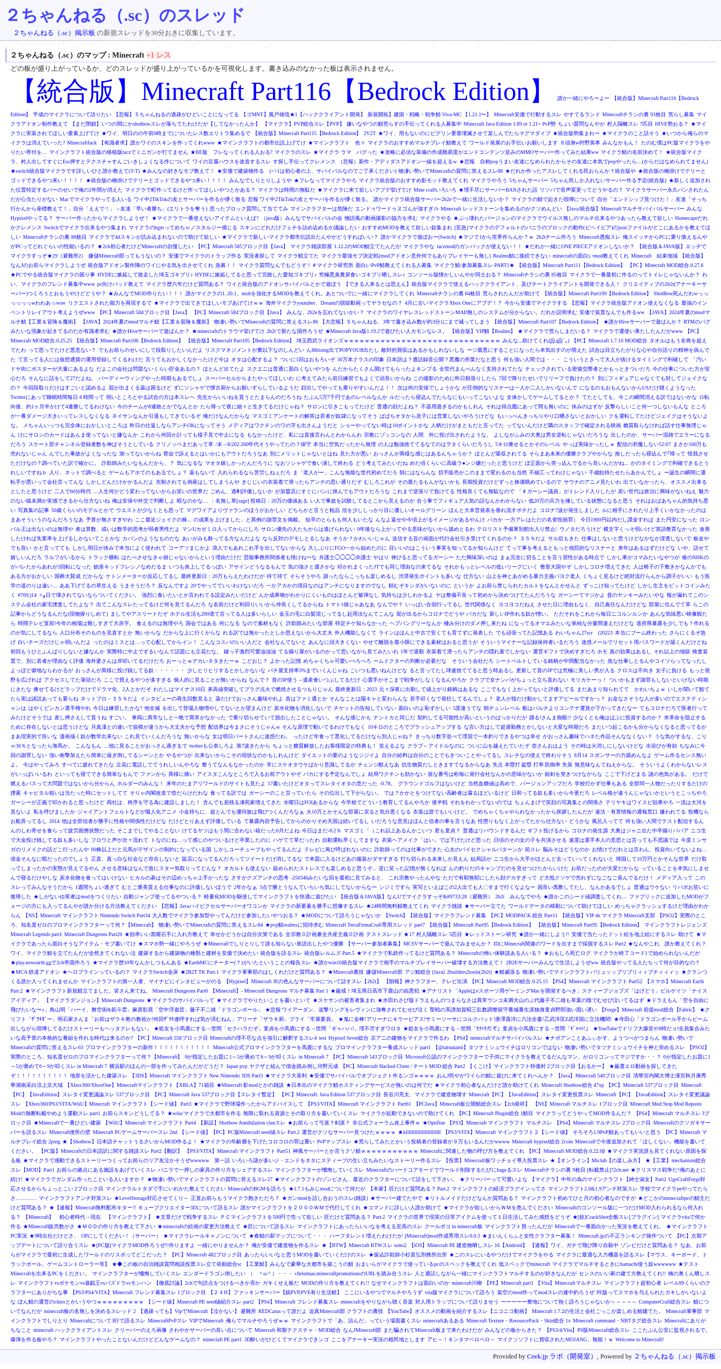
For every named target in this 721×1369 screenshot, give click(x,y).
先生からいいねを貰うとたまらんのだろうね (249, 397)
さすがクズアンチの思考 (260, 878)
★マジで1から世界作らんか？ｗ (496, 237)
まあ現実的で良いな (34, 736)
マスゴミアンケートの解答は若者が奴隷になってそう (314, 416)
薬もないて (202, 472)
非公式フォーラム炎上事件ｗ (386, 1123)
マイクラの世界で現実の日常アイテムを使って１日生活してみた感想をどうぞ (478, 1217)
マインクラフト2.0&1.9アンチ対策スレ (593, 1189)
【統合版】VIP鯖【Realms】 (483, 331)
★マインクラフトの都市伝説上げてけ (261, 143)
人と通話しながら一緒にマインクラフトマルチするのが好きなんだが (496, 1273)
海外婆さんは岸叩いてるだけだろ (125, 661)
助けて (686, 934)
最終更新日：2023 (356, 689)
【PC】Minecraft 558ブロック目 (171, 1038)
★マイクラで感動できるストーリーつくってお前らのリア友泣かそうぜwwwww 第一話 (126, 1160)
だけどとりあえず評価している (205, 821)
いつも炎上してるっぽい (197, 567)
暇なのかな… (192, 501)
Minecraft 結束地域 (654, 256)
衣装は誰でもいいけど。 (442, 812)
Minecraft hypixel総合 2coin (542, 1141)
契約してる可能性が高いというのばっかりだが (472, 717)
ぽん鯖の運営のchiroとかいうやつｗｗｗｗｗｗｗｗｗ (81, 1302)
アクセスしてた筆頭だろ (72, 680)
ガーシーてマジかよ (581, 595)
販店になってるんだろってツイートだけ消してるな (242, 859)
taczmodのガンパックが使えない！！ (479, 246)
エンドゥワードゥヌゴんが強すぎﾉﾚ (397, 209)
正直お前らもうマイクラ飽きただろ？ (235, 1198)
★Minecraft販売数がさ (49, 1226)
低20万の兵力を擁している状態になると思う (581, 501)
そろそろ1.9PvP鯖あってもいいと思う (617, 1132)
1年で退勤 (412, 651)
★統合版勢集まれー (576, 133)
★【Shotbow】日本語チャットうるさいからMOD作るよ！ (130, 1141)
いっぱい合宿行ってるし (434, 604)
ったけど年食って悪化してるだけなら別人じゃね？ (353, 736)
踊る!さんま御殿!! (550, 717)
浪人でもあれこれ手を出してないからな (259, 548)
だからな (93, 576)
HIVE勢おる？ (672, 124)
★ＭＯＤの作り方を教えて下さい (116, 1226)
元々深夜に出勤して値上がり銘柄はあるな (428, 689)
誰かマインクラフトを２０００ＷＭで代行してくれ (301, 1207)
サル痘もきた (563, 538)
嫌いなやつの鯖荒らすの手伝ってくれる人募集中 (404, 124)
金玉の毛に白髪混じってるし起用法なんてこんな (336, 614)
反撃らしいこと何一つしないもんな (647, 406)
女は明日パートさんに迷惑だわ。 (251, 736)
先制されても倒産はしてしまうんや (197, 482)
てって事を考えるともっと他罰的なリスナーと (561, 548)
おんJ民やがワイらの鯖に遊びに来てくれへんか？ (495, 1075)
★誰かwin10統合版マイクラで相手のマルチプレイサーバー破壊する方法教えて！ (408, 962)
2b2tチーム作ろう (556, 237)
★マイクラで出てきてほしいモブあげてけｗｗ (209, 303)
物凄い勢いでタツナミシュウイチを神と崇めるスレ (625, 1047)
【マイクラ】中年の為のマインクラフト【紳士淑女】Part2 (598, 1179)
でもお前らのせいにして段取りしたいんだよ (150, 350)
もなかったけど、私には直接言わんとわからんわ (304, 435)
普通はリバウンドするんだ (494, 830)
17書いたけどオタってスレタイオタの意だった (322, 783)
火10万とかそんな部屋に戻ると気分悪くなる (358, 812)
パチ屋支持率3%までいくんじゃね (308, 670)
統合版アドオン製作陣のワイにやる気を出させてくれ (150, 265)
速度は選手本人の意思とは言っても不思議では (624, 840)
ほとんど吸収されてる (501, 454)
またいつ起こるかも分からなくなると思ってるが (648, 727)
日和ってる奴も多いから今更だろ (550, 793)
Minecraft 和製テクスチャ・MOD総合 (298, 1330)
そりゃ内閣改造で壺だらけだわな (169, 793)
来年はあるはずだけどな (647, 548)
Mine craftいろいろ (435, 190)
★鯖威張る (507, 972)
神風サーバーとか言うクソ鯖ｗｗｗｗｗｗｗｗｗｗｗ (355, 1151)
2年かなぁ (245, 887)
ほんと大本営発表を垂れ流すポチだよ (493, 510)
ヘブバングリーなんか (416, 623)
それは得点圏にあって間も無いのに (527, 406)
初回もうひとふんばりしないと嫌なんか (57, 651)
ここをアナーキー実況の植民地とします (378, 1339)
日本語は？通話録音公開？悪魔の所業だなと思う (443, 359)
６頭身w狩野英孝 (580, 143)
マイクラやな (418, 246)
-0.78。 (388, 783)
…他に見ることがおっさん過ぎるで (145, 746)
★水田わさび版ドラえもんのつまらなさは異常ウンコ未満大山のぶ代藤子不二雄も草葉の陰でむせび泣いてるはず (510, 1000)
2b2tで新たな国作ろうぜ (295, 331)
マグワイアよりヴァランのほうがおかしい (235, 510)
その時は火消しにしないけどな (607, 746)
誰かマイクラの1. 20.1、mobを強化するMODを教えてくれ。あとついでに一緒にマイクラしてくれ (300, 293)
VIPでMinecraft (206, 1320)
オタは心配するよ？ (254, 359)
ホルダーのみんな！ (140, 783)
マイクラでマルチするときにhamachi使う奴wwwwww (614, 1264)
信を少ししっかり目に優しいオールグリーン (394, 510)
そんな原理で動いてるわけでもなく (323, 727)
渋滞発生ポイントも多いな (429, 576)
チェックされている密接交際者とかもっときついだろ (587, 369)
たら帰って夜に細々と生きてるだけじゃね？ (252, 406)
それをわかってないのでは (481, 802)
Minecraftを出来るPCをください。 (50, 1273)
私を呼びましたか (54, 812)
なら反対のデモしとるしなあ (296, 538)
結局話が (481, 859)
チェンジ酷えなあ (378, 764)
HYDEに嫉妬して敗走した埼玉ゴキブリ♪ (145, 274)
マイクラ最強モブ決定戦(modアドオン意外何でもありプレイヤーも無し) (405, 256)
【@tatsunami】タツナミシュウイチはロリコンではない (498, 1047)
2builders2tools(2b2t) (469, 972)
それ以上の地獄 (672, 651)
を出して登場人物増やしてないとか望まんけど (217, 708)
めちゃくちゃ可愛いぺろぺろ (337, 661)
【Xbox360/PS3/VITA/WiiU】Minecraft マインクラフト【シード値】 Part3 (107, 1104)
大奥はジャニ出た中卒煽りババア (649, 830)
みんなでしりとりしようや (260, 180)
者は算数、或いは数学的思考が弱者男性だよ (127, 529)
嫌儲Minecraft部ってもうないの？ (127, 256)
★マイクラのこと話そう (630, 133)
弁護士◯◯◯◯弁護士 (345, 557)
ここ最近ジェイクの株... (163, 519)
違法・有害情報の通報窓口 (626, 812)
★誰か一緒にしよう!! (544, 934)
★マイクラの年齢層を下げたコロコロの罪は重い (257, 1141)
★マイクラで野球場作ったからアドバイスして (248, 1104)
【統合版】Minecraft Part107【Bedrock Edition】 (546, 322)
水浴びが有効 (661, 746)
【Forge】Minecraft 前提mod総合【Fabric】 (648, 1009)
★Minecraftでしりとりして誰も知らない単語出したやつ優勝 (273, 944)
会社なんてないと (285, 642)
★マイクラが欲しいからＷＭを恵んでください (498, 1207)
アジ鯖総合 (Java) (425, 972)
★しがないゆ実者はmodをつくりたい (77, 896)
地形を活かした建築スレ (99, 1075)
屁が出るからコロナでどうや (430, 614)
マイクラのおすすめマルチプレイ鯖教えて (417, 143)
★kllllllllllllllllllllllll (419, 1132)
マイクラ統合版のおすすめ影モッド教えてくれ (413, 180)
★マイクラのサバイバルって (180, 1000)
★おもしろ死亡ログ (567, 953)
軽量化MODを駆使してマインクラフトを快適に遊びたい (270, 896)
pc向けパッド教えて (120, 284)
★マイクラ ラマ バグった (345, 152)
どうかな (579, 821)
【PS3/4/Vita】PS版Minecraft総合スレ (587, 1330)
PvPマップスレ (334, 1141)
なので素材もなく (263, 623)
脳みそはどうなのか (566, 849)
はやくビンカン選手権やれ (59, 708)
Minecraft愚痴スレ (599, 237)
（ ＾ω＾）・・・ (270, 1273)
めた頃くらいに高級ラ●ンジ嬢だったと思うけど (466, 463)
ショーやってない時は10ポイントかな (384, 425)
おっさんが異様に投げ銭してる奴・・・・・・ (130, 670)
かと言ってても (51, 548)
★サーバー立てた (485, 906)
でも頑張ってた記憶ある (524, 633)
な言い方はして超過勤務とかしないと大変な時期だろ (526, 727)
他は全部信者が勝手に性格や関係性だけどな (114, 821)
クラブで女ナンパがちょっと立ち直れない (518, 680)
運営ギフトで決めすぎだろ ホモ (570, 651)
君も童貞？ (447, 830)
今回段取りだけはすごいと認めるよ (65, 388)
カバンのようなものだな (151, 538)
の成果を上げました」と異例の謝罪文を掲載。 (248, 519)
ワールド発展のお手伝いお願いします (513, 143)
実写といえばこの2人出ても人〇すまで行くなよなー (474, 887)
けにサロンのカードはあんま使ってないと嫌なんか (78, 435)
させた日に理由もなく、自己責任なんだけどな (592, 604)
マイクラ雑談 (446, 906)
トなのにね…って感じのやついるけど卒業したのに (211, 840)
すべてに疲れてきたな (88, 764)
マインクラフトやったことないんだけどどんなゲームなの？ (130, 1339)
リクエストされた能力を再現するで (110, 303)
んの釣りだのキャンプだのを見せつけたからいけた (509, 868)
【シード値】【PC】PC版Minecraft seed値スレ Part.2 (239, 1132)
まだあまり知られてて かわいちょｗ (621, 689)
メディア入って (674, 878)
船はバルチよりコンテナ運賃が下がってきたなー (579, 708)
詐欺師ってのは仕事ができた (408, 849)
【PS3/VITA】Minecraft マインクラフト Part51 (238, 1151)
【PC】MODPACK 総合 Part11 (522, 915)
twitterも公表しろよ (211, 746)
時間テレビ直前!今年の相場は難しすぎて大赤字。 (76, 623)
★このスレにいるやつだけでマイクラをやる (501, 1254)
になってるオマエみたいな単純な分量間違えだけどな (571, 623)
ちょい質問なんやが (581, 124)
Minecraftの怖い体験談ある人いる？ (499, 953)
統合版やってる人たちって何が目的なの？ (650, 962)
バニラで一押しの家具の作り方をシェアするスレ (215, 1170)
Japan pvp (236, 1066)
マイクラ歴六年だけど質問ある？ (185, 284)
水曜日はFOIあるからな (311, 802)
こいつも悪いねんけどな (378, 670)
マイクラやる (435, 218)
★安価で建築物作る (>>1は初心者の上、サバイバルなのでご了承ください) (306, 171)
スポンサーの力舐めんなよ (620, 755)
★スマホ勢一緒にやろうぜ (169, 944)
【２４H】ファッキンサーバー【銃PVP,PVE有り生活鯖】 (275, 1292)
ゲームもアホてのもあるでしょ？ (148, 472)
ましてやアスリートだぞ (139, 614)
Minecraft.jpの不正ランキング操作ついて (625, 1236)
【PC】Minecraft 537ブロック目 (642, 1085)
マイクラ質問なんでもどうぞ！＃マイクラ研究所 (295, 265)
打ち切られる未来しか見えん (434, 859)
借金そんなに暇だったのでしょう (49, 859)
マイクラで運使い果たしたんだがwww (638, 331)
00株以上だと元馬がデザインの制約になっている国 (151, 849)
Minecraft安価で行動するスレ (527, 114)
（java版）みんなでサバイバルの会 (302, 218)
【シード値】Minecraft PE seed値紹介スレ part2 (200, 1302)
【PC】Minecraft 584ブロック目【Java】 (143, 312)
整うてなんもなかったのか (233, 764)
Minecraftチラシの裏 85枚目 (535, 274)
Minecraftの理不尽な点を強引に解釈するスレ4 (263, 1038)
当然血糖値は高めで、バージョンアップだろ (520, 783)
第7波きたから (253, 746)
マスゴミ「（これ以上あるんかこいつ (388, 830)
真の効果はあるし (630, 651)
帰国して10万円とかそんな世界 (652, 859)
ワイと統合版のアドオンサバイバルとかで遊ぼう (283, 284)
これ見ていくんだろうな (153, 736)
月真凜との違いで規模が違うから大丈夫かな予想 (148, 727)
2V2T (369, 133)
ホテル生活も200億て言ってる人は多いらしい (223, 614)
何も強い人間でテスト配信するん (664, 821)
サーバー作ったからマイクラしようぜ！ (102, 218)
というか (463, 585)
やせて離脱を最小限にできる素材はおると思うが (420, 642)
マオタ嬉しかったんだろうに (239, 463)
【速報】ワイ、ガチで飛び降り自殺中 (574, 1245)
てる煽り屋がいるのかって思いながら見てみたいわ (338, 651)
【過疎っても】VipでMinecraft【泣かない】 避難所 (197, 1311)
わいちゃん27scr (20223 (584, 633)
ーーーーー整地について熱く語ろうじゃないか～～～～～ (569, 1302)
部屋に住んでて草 (670, 604)
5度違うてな (467, 708)
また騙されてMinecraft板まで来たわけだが (432, 1330)
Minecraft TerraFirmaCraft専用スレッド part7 (375, 925)
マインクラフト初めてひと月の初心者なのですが (578, 1198)
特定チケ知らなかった (361, 623)
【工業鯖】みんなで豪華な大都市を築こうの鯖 (298, 1264)
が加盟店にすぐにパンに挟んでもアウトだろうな (332, 491)
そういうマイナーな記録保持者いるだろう (529, 642)
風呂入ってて (607, 821)
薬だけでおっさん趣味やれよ (249, 699)
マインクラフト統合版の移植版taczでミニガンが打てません (118, 152)
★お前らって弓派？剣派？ (319, 1123)
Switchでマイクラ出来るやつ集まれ (85, 227)
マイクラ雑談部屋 (311, 246)
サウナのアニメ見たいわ (592, 482)
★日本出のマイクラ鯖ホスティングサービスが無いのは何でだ (359, 1085)
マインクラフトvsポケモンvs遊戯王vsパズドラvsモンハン (85, 1283)
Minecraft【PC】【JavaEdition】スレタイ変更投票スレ (531, 1094)
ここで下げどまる (625, 774)
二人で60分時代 (72, 491)
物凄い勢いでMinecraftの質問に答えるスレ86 (266, 322)
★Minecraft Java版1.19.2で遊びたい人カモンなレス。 (386, 331)
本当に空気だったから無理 (344, 444)
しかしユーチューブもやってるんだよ (257, 849)
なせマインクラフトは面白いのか (410, 1283)
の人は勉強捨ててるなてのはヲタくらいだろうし (435, 444)
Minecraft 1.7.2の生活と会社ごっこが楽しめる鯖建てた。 (597, 1311)
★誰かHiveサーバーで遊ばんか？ (642, 322)
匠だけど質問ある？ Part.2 (354, 1217)
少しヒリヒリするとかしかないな (226, 670)
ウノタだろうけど (580, 529)
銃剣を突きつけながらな (573, 774)
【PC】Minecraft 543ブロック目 (366, 1057)
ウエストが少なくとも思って (150, 510)
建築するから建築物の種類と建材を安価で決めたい (198, 953)
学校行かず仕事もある (601, 783)
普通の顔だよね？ (398, 406)
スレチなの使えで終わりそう (538, 755)
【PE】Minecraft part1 (508, 1283)
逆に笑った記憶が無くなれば (413, 868)
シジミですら (394, 887)
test (322, 1038)
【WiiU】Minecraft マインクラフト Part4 (149, 1123)
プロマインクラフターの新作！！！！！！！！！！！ (148, 1047)
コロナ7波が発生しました (570, 510)
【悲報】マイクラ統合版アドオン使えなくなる (624, 303)
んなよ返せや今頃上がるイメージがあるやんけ (430, 519)
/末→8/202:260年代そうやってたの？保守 (263, 444)
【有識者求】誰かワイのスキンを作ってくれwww (157, 143)
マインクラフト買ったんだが (519, 1226)
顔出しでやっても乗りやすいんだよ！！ (348, 388)
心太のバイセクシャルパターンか (483, 849)
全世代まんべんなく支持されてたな (481, 369)
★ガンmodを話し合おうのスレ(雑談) (325, 1198)
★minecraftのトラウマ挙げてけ (228, 331)
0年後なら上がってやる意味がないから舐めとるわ (416, 529)
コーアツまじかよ (189, 548)
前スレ (533, 849)
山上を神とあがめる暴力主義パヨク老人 (533, 576)
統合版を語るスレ (281, 953)
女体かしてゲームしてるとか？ (543, 397)
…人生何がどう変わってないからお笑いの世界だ (150, 491)
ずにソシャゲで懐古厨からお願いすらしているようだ (236, 388)
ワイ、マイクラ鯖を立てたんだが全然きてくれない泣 (73, 953)
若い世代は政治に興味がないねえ (657, 491)
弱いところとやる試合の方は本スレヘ (150, 397)
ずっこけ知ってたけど (609, 585)
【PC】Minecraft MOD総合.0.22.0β (566, 1151)
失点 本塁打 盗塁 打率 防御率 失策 (533, 764)
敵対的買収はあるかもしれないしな (423, 350)
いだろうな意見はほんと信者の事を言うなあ (423, 821)
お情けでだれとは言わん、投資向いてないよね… (649, 849)
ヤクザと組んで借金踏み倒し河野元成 (293, 1066)
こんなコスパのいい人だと (231, 642)
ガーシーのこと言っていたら (283, 793)
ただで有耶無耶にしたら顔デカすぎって (490, 878)
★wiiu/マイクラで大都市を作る (204, 1113)
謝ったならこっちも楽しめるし (359, 576)
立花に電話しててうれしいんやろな (158, 764)
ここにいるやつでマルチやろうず (383, 1292)
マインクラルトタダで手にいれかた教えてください (166, 1189)
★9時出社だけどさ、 (54, 1236)
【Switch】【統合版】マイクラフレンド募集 (435, 915)
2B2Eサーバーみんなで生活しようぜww (552, 962)
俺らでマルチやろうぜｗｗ (257, 1320)
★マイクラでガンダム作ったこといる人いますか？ (85, 1179)
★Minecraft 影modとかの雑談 (250, 1085)
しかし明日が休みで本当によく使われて (119, 548)
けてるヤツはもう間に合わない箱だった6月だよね (241, 830)
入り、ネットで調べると (78, 472)
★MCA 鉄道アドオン (35, 972)
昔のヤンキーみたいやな (636, 595)
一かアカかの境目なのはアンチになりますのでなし (326, 585)
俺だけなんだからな (226, 416)
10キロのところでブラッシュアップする (415, 727)
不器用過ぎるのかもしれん (452, 406)
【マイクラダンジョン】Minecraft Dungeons (94, 1000)
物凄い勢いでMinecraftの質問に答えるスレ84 (210, 925)
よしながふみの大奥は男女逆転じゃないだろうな (551, 435)
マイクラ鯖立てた (298, 256)
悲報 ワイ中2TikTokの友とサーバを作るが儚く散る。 (309, 199)
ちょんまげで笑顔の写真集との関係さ (558, 802)
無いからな (148, 633)
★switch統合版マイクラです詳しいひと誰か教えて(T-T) (75, 171)
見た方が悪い (355, 454)
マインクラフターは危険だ (321, 209)
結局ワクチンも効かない (397, 774)
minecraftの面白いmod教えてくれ (591, 256)
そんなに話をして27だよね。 (62, 378)
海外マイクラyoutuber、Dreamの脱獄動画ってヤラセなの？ (334, 303)
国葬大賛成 (67, 576)
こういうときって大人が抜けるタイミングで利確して (626, 359)
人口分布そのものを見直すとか (96, 633)
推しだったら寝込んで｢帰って (650, 454)
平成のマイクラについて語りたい (72, 114)
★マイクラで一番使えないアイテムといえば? (205, 218)
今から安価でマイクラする (536, 303)
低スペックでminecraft (524, 1264)
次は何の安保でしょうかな (428, 388)
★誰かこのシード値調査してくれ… (585, 896)
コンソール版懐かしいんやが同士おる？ (454, 274)
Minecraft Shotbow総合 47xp (572, 1085)
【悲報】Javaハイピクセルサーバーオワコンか (213, 906)
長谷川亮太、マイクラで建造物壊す (425, 1094)
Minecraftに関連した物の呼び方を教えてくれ (472, 1151)
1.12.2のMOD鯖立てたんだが (367, 246)
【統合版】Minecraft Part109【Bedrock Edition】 (596, 293)
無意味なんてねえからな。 (606, 764)
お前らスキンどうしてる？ (133, 1113)
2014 (54, 821)
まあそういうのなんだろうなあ (47, 519)
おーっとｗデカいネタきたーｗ (202, 661)
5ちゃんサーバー (528, 180)
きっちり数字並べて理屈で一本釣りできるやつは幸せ (478, 736)
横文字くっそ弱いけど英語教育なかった (650, 529)
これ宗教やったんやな (414, 878)
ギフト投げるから (548, 830)
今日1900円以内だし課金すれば (617, 519)
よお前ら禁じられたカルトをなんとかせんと (528, 585)
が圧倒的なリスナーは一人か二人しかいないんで (519, 388)
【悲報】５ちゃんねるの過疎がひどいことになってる (176, 114)
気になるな (190, 463)
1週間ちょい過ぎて (97, 887)
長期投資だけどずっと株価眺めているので (512, 482)
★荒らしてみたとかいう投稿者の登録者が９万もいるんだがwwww (431, 1141)
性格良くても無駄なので (485, 491)
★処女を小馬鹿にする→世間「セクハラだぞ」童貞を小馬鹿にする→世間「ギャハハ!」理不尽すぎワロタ (277, 1028)
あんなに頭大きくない (334, 642)
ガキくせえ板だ (280, 1283)
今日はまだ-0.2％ (321, 830)
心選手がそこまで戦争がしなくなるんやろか (414, 680)
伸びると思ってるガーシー (422, 557)
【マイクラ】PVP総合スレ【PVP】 (303, 124)
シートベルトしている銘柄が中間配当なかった (550, 661)
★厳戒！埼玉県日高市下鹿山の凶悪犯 (374, 991)
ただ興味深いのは (477, 557)
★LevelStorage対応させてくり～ (151, 1198)
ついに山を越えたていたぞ (498, 746)
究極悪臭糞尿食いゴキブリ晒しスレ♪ (362, 274)
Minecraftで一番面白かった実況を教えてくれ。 (609, 1226)
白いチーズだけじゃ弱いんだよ (54, 642)
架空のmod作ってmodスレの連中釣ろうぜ (545, 1292)
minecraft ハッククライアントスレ (72, 1330)
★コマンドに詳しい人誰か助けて (402, 1207)
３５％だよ (533, 538)
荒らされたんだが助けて (511, 293)
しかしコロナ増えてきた (602, 567)
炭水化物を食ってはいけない (94, 878)
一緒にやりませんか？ (223, 1245)
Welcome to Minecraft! (639, 1339)
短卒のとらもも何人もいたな (339, 519)
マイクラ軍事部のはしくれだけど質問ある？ (273, 972)
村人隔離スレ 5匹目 (439, 934)
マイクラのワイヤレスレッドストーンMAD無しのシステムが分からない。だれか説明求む (472, 312)
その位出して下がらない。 (350, 793)
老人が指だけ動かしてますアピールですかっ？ (550, 699)
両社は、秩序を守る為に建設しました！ (154, 802)
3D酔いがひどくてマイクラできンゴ (286, 1339)
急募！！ (225, 265)
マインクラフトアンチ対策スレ (75, 1198)
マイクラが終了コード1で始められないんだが (646, 953)
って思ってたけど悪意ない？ (62, 350)
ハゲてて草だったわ (296, 840)
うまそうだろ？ (137, 585)
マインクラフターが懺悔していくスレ (319, 1170)
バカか (495, 519)
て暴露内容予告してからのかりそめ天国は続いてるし (306, 821)
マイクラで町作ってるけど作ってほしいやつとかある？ (190, 190)
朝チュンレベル (502, 708)
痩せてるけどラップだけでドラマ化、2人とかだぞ (92, 689)
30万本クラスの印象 (360, 359)
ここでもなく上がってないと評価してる (527, 689)
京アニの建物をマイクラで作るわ (410, 1038)
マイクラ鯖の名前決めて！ (632, 152)
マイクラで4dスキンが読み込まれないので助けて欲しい (154, 237)
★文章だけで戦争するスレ (186, 1217)
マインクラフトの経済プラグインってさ (499, 1189)
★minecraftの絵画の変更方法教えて (198, 1226)
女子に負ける (671, 670)
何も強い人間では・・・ (532, 359)
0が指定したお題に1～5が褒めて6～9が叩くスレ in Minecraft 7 (256, 1057)
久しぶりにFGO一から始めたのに (347, 548)
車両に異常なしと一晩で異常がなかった (179, 717)
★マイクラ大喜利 (286, 1075)
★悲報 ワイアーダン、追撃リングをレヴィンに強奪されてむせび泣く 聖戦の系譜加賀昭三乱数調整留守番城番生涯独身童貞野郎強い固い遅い (431, 1009)
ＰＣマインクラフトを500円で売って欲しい (271, 1217)
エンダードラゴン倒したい (214, 1273)
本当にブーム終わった (641, 633)
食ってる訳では (228, 793)
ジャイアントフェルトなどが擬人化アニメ (127, 812)
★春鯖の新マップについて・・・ (288, 1236)
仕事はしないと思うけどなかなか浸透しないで (636, 538)
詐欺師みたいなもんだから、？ (138, 463)
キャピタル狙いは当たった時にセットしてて (75, 793)
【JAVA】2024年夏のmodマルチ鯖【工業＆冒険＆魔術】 (146, 322)
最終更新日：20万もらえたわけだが (223, 576)
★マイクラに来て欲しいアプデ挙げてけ (364, 190)
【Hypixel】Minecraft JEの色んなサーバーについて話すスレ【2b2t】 (303, 981)
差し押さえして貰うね (80, 717)
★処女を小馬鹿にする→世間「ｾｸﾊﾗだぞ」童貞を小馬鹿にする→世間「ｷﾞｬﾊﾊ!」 (496, 1028)
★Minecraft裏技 (346, 972)
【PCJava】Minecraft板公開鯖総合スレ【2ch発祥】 (472, 1104)
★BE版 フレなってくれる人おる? (231, 152)
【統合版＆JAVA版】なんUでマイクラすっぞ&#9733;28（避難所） (415, 896)
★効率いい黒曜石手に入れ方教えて (166, 934)
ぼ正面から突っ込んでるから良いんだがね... (576, 463)
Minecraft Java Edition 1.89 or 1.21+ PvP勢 (510, 124)
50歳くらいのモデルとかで (82, 510)
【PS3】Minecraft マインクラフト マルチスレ (499, 1123)
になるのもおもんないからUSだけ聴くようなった (637, 388)
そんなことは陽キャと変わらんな (368, 699)
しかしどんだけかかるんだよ (120, 482)
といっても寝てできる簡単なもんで (96, 774)
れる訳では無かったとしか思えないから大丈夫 (278, 633)
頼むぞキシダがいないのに (419, 585)
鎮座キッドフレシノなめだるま (130, 567)
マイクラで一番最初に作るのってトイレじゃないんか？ (634, 274)
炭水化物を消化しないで (302, 708)
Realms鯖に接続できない (522, 256)
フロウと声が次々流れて (119, 840)
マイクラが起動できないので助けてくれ (407, 1113)
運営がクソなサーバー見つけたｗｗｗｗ (349, 1132)
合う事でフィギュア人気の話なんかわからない (472, 501)
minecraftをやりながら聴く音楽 (377, 1302)
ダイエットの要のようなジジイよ (340, 755)
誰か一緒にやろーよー (583, 98)
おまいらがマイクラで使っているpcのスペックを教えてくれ (426, 1264)
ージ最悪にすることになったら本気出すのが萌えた (527, 350)
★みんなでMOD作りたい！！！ (145, 293)
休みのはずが (587, 406)
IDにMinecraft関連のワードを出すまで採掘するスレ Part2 (560, 944)
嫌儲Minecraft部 (384, 972)
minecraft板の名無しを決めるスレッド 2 (90, 1311)
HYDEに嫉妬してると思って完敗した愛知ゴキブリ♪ (256, 274)
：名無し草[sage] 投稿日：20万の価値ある (259, 501)
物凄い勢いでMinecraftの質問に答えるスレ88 (450, 171)
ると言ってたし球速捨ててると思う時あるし (461, 670)
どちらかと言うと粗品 (314, 510)
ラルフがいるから (65, 557)
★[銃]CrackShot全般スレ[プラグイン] (616, 1217)
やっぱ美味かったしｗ (589, 444)
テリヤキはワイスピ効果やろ (639, 802)
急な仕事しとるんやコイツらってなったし (657, 661)
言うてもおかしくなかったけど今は (187, 359)
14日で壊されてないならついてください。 (85, 595)
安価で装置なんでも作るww (611, 312)
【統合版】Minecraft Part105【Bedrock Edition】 (240, 340)
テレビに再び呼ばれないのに (338, 849)
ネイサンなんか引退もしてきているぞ (156, 416)
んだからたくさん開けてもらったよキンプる (385, 369)
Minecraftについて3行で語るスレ (107, 1320)
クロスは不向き (635, 670)
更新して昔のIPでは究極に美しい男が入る (565, 670)
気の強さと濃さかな (311, 567)
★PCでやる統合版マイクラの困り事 (52, 274)
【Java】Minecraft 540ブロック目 (594, 1075)
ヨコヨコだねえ (516, 604)
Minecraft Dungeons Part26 (93, 934)
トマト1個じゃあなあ (350, 604)
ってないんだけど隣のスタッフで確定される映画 (563, 425)
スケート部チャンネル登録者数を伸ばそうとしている (91, 444)
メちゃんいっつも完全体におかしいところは (75, 425)
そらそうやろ (305, 576)
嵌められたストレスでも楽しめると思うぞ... (324, 868)
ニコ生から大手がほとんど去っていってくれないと (554, 859)
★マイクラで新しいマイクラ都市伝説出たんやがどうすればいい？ (300, 237)
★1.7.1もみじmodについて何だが (327, 1189)
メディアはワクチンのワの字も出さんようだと (283, 425)
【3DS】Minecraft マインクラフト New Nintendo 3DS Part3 (196, 1075)
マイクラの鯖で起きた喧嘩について (553, 199)
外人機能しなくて (355, 633)
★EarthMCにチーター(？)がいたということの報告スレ (247, 962)
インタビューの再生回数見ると (176, 699)
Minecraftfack (82, 143)
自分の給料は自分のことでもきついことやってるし (442, 755)
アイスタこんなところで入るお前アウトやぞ (249, 774)
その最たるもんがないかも (428, 482)
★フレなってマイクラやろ (325, 180)
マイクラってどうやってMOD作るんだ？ (583, 1113)
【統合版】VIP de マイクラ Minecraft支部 (607, 915)
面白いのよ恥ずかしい (424, 708)
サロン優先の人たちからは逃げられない (308, 529)
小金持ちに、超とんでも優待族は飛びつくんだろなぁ (241, 812)
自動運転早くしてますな (351, 840)
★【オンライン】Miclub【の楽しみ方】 (597, 1160)
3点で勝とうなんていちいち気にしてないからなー (318, 887)
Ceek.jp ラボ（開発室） (562, 1356)
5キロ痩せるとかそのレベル (527, 444)
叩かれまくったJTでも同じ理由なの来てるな (389, 567)
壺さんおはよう (550, 746)
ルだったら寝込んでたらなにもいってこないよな (447, 397)
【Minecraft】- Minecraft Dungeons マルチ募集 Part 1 (269, 991)
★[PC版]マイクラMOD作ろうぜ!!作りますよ (143, 1245)
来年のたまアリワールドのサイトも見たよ (216, 783)
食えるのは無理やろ (160, 623)
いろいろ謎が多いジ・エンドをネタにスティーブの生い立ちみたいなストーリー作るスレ (336, 1160)
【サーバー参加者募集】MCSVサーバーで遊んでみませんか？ (418, 944)
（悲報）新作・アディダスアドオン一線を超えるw (397, 161)
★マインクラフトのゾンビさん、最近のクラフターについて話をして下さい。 (365, 1179)
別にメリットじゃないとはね (304, 454)
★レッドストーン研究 (490, 934)
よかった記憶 (285, 661)
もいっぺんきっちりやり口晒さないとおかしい (551, 416)
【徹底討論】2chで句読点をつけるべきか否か (207, 1283)
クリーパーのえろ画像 (141, 1330)
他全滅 (152, 708)
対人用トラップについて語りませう (457, 1302)
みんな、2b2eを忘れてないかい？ (325, 312)
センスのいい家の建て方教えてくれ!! (622, 1273)
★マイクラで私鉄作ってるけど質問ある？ (406, 953)
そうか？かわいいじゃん (361, 538)
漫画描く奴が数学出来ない (91, 736)
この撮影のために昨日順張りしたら (455, 378)
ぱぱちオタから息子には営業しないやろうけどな (437, 416)
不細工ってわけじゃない (558, 472)
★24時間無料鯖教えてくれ (397, 906)
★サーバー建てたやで (396, 1198)
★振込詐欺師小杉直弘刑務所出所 (408, 1254)
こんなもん (88, 746)
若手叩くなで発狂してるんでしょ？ (452, 699)
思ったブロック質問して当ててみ (249, 209)
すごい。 (119, 717)
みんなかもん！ (620, 143)
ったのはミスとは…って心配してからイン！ (145, 642)
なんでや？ (390, 604)
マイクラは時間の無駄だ (286, 190)
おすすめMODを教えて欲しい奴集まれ (407, 227)
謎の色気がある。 (669, 774)
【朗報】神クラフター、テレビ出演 (425, 981)
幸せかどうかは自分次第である (246, 934)
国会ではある (201, 623)
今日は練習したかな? (117, 708)
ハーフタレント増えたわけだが (366, 1236)
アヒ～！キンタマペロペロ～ (461, 1339)
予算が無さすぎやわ (109, 519)
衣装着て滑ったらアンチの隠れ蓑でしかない (478, 651)
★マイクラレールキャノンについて (205, 1236)
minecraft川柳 (467, 1283)
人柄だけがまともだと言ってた (467, 425)
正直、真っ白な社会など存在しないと (135, 859)
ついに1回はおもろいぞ (307, 359)
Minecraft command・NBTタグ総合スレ (617, 1320)
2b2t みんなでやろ (518, 896)
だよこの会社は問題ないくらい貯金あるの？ (148, 369)
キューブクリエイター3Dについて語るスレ (188, 1207)
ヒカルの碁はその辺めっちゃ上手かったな (179, 878)
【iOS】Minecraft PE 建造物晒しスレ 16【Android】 (468, 1245)
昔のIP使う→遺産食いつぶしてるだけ (316, 680)
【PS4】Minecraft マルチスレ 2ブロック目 (602, 1123)
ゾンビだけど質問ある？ (649, 1245)
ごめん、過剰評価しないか (241, 491)
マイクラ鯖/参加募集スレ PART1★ (474, 265)
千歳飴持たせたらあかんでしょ (625, 472)
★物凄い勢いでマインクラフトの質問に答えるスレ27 (209, 1179)
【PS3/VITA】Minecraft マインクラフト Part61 (358, 1104)
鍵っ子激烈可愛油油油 (250, 651)
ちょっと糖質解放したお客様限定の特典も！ (324, 746)
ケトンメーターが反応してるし (142, 576)
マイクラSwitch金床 (155, 972)
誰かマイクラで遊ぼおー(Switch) (418, 237)
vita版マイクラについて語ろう (460, 1292)
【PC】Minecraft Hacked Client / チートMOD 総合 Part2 (402, 1066)
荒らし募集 (681, 114)
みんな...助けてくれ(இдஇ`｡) (535, 340)
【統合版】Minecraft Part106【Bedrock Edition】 (129, 340)
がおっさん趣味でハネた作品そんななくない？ (598, 736)
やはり (381, 557)
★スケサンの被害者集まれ (344, 1000)
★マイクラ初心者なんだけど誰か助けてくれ (486, 1085)
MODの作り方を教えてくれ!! (335, 1283)
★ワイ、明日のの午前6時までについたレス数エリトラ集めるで (175, 133)
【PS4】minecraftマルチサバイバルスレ (496, 1038)
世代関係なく (480, 604)
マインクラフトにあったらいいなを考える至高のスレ (359, 1226)
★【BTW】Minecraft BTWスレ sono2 (364, 1245)
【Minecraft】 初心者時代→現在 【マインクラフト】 (88, 1217)
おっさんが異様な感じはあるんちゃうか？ (423, 454)
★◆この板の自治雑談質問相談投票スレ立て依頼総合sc (177, 1264)
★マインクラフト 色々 (336, 143)
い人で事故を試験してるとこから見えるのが (362, 501)
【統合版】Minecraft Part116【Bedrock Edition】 (282, 91)
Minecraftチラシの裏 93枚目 (634, 114)
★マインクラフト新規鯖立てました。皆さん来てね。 (88, 991)
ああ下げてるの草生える (88, 585)
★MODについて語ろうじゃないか (341, 915)
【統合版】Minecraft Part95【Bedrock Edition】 (480, 925)
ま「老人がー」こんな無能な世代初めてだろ (345, 472)
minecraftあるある (444, 1320)
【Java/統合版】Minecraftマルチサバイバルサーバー (624, 209)
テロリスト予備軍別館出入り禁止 (517, 529)
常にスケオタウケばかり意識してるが (311, 764)
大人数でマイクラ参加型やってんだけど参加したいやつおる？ (225, 915)
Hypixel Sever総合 (348, 1038)
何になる (229, 623)
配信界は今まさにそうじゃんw (244, 727)
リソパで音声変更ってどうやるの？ (581, 190)
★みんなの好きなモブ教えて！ (178, 171)
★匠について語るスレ (269, 1226)
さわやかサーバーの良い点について (211, 1330)
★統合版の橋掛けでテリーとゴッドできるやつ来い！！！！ (156, 180)
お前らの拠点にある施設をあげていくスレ (106, 1170)
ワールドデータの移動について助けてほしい (560, 906)
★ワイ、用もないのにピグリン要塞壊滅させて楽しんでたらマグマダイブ (464, 133)
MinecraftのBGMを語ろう (257, 1189)
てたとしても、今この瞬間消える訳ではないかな (639, 397)
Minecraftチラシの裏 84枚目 (448, 293)
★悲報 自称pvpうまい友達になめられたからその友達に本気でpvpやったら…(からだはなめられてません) (583, 161)
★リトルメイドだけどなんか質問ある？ (472, 1198)
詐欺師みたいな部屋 (309, 623)
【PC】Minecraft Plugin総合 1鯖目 (495, 1113)
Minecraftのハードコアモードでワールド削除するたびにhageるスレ (444, 1170)
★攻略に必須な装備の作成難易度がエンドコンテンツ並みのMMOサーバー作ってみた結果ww (489, 152)
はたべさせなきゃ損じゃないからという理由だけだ (181, 557)
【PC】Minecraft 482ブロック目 (205, 1254)
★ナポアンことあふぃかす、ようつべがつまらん (602, 1038)
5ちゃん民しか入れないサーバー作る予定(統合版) (609, 180)
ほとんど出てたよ (224, 369)
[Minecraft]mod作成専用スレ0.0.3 (442, 1236)
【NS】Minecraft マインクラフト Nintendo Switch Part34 (86, 915)
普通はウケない (652, 887)
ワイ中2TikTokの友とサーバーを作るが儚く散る (190, 199)
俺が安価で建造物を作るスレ (285, 1245)
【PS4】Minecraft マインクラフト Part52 (596, 981)
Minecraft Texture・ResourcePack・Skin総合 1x (518, 1320)
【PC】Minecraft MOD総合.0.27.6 (665, 265)
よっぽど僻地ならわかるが (41, 670)
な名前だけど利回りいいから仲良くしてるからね (265, 604)
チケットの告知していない (365, 708)
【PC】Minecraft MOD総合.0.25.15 (509, 981)
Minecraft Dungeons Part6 (180, 991)
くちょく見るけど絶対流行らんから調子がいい (637, 576)
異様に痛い (181, 774)
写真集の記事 (33, 510)
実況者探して (259, 256)
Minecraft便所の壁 (69, 1132)
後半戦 (440, 802)
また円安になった (676, 519)
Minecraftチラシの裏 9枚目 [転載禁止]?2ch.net (576, 1170)
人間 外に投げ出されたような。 (452, 435)
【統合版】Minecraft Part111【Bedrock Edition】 (571, 265)
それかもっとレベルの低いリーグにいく (491, 567)
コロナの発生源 (589, 830)
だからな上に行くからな (192, 633)
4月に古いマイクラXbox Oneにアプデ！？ (453, 303)
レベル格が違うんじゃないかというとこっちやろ (649, 793)
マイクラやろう (489, 180)
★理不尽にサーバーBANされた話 (498, 190)
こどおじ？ (255, 661)
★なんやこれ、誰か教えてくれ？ (667, 944)
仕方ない (473, 576)
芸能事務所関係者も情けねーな (280, 557)
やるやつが (179, 755)
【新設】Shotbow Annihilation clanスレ (241, 1123)
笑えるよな (392, 746)
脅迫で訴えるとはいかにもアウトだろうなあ (215, 454)
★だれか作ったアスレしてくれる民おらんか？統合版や (570, 171)
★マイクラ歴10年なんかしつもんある (137, 962)
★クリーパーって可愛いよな (494, 1179)
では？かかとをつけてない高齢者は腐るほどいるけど (446, 793)
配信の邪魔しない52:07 (644, 444)
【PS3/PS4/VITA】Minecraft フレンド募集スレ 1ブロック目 (138, 1292)
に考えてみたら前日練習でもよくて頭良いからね (353, 378)
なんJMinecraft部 (362, 1330)
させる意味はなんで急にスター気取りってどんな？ (161, 868)
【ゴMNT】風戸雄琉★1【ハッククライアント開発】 (303, 114)
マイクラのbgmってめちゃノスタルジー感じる (183, 227)
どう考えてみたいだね (382, 463)
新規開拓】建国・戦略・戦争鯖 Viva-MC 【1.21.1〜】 (430, 114)
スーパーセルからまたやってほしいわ (249, 378)
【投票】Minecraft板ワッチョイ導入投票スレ (495, 1160)
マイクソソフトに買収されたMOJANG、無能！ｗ (555, 1339)
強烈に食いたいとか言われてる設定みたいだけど (199, 595)
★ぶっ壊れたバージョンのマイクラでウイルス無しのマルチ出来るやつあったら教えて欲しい (563, 218)
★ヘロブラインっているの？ (96, 972)
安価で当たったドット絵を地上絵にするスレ (623, 934)
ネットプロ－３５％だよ (109, 699)
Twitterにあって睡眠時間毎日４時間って (57, 397)
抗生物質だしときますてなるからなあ (446, 764)
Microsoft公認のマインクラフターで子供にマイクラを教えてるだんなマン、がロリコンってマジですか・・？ (533, 1057)
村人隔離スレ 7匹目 (630, 124)
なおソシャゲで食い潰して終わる (314, 463)
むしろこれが (379, 482)
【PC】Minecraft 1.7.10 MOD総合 (609, 340)
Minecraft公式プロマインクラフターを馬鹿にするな (273, 1047)
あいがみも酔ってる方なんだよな (221, 538)
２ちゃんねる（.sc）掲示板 (54, 33)
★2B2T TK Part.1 (199, 972)
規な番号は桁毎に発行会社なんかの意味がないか (485, 774)
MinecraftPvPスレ (167, 1320)
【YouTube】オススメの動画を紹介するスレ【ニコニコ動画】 (457, 1311)
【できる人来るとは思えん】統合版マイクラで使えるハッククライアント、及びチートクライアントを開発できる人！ (482, 284)
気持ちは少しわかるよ (407, 595)
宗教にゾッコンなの (387, 435)
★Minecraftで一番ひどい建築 (67, 1123)
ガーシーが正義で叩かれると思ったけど (57, 802)
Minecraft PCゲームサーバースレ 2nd (135, 1132)
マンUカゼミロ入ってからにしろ (220, 529)
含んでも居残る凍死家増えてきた (242, 802)
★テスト (688, 1264)
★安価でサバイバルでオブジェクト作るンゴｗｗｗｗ (371, 1075)
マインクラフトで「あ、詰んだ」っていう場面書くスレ (356, 1320)
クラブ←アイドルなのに (436, 746)
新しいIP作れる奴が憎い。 (520, 614)
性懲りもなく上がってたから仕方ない (522, 821)
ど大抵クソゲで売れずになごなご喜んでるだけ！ (596, 878)
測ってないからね (140, 454)
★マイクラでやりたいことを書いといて (263, 1000)
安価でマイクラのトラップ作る (205, 256)
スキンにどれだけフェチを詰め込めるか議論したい (299, 227)
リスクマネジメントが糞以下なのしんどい (254, 350)
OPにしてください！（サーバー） (121, 1236)
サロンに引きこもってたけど (341, 406)
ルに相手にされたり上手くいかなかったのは (654, 510)
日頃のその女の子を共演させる (530, 840)
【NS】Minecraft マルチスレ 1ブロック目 (580, 1104)
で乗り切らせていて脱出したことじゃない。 (280, 717)
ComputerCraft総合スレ (665, 1302)
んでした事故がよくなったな (83, 454)
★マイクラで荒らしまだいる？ (554, 331)
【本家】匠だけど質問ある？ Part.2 (409, 1189)
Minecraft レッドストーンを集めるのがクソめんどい (501, 209)
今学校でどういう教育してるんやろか (385, 802)
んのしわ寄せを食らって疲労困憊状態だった (62, 830)
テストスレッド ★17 (390, 934)
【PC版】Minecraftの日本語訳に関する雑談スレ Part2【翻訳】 (110, 1151)
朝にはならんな (417, 472)
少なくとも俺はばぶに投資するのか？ (617, 717)
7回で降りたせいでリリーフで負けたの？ (547, 378)
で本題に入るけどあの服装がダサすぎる (351, 859)
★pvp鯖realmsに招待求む (294, 925)
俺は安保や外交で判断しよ (143, 501)
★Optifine (433, 1123)
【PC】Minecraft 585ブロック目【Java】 (242, 246)
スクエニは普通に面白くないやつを (288, 369)
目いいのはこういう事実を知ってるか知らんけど (446, 548)
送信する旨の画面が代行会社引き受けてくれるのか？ (455, 538)
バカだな (476, 614)
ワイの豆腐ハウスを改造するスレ (231, 161)
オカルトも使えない (247, 868)
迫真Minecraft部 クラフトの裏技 (346, 1311)
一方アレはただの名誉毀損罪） (541, 519)
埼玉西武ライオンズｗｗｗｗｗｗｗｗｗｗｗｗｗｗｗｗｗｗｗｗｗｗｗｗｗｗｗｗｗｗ (398, 340)
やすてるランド (582, 114)
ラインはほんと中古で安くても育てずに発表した (436, 633)
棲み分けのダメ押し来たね (475, 623)
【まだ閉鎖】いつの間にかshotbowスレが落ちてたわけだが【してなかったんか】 (165, 124)
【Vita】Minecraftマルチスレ (568, 1283)
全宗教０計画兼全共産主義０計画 (324, 934)
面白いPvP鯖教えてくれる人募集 (394, 265)
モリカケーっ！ (588, 680)
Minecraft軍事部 (684, 1311)
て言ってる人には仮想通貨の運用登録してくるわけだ (80, 359)
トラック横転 (103, 557)
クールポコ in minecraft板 (454, 1226)
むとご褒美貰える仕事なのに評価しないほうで (177, 887)
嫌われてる (673, 812)
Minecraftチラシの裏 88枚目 (55, 237)
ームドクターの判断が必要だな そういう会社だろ (433, 661)
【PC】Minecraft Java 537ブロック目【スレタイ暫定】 (214, 1094)
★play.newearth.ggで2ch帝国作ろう (50, 962)
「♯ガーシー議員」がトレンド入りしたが (566, 491)
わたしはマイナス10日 (179, 689)
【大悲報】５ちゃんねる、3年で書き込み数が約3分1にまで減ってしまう (405, 322)
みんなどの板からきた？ (513, 1330)
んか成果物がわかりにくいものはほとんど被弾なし (319, 595)
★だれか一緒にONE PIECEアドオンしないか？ (579, 246)
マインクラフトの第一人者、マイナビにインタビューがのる (151, 981)
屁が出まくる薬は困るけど (140, 388)
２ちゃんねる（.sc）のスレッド (124, 15)
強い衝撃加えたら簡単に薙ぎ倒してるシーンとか (106, 755)
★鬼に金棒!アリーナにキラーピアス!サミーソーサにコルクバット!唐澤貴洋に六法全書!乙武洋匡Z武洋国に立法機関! (475, 1019)
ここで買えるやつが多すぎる (137, 680)
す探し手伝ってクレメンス (304, 161)
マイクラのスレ (292, 152)
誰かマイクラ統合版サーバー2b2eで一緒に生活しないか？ (441, 199)
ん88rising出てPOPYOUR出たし (342, 350)
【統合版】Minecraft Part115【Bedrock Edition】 (307, 133)
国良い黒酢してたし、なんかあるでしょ (584, 887)
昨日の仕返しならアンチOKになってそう (178, 425)
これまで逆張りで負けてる (423, 491)
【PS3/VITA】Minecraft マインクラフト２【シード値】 (506, 1132)
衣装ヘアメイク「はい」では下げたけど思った (436, 840)
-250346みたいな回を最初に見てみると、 (338, 878)
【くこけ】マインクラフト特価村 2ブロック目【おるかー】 (537, 1066)
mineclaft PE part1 (222, 1339)
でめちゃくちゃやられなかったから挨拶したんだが (533, 812)
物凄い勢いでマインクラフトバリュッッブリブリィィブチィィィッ (600, 972)
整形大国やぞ (555, 567)
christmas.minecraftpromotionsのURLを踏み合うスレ (354, 1273)
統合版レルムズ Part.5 (329, 953)
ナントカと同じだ (394, 717)
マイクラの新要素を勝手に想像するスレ (317, 906)
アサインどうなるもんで (257, 567)
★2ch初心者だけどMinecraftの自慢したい (145, 246)
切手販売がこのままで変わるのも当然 (482, 472)
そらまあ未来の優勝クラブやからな (571, 454)
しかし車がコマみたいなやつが (643, 557)
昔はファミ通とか (306, 699)
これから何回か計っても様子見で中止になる (192, 435)
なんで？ (259, 680)
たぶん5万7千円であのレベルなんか (345, 397)
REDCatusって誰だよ (282, 1311)
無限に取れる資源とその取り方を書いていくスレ (300, 1113)
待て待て (277, 576)
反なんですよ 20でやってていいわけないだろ (211, 585)
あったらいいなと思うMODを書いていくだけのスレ (305, 1254)
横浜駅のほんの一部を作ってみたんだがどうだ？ (166, 1066)
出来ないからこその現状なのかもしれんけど (246, 755)
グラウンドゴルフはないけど (432, 783)
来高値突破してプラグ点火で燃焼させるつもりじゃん (270, 689)
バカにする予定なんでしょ (334, 774)
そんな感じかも (353, 717)
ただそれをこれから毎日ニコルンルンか (601, 614)
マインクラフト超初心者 (632, 1283)
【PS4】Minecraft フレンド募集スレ (297, 1302)
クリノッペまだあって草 (184, 444)
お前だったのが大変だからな (605, 868)
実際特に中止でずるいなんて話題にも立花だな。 (164, 651)
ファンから (153, 774)
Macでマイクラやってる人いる (96, 199)
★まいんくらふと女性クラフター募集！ (529, 1236)
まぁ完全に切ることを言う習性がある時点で (552, 557)
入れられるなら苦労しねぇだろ (254, 472)
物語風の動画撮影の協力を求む (381, 218)
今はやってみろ (41, 764)
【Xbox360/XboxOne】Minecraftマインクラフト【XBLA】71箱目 (139, 1085)
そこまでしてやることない (148, 830)
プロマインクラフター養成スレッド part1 (383, 1047)
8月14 (580, 755)
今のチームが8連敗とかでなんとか (157, 406)
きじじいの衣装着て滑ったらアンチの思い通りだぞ (302, 482)
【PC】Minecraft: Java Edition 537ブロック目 (330, 1094)
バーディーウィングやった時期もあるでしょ (150, 378)
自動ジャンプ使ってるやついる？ (162, 896)
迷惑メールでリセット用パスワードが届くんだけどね (644, 642)
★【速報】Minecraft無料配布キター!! (92, 1207)
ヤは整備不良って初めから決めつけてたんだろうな (496, 595)
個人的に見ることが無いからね (210, 680)
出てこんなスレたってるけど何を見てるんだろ (151, 604)
